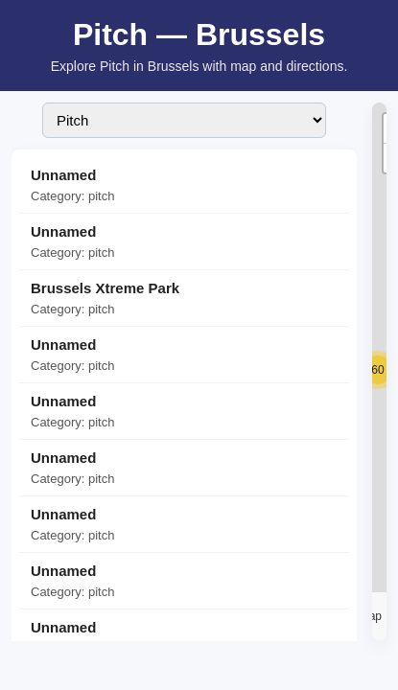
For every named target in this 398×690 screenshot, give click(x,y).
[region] (379, 372)
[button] (378, 370)
